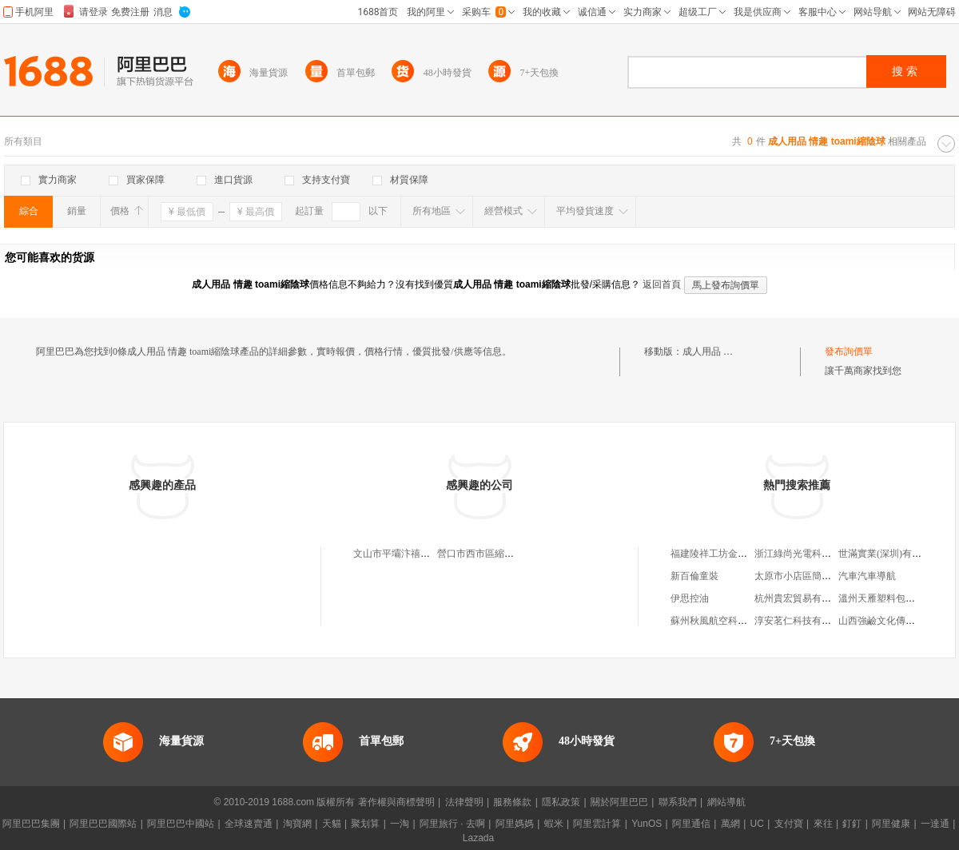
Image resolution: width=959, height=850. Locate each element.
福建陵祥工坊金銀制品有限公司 (738, 553)
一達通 (935, 823)
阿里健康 (891, 823)
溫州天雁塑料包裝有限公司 (895, 598)
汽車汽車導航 (867, 576)
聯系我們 (678, 802)
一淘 (399, 823)
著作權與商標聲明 (396, 802)
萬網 (730, 823)
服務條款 (512, 802)
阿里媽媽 (514, 823)
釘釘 (852, 823)
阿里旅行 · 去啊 (452, 823)
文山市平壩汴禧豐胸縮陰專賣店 (420, 553)
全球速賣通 (249, 823)
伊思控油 (690, 598)
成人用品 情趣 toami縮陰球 (738, 351)
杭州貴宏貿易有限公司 (802, 598)
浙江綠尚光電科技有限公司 (811, 553)
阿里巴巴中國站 (180, 823)
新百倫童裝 (694, 576)
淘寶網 (297, 823)
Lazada (478, 838)
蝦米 (553, 823)
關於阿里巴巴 (619, 802)
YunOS (646, 823)
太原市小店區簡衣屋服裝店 (811, 576)
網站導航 (726, 802)
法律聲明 (464, 802)
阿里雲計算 (597, 823)
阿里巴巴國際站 (103, 823)
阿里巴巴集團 (31, 823)
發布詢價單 (849, 351)
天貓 (331, 823)
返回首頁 (662, 284)
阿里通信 (691, 823)
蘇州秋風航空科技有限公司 (728, 620)
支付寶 (788, 823)
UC (757, 823)
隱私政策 (561, 802)
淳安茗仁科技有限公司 (802, 620)
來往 (823, 823)
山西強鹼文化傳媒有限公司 (895, 620)
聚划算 (365, 823)
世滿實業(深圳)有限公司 (889, 553)
